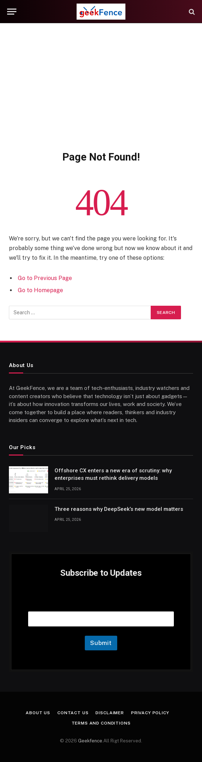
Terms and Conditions (101, 723)
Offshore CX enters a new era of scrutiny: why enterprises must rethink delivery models (113, 474)
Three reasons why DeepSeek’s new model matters (119, 509)
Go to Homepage (40, 290)
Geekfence (90, 740)
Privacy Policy (150, 712)
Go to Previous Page (45, 278)
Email (101, 602)
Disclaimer (109, 712)
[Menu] (11, 12)
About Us (38, 712)
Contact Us (72, 712)
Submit (101, 642)
